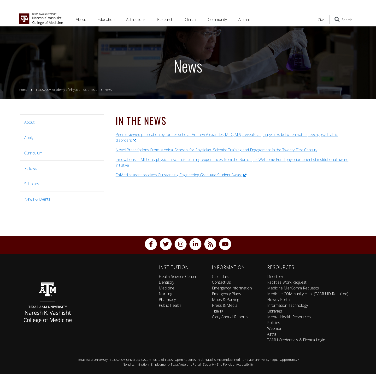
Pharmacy (167, 299)
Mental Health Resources (289, 316)
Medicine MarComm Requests (293, 288)
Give (321, 20)
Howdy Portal (278, 299)
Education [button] (106, 19)
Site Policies (225, 364)
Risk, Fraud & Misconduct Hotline (221, 359)
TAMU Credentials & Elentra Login (296, 340)
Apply (28, 137)
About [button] (81, 19)
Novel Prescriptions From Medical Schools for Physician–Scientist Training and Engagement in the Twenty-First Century (216, 150)
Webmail (274, 328)
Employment (160, 364)
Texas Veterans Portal (186, 364)
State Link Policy (258, 359)
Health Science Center (178, 276)
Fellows (30, 168)
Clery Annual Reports (230, 316)
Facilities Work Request (286, 282)
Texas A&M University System (130, 359)
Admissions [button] (136, 19)
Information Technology (287, 305)
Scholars (31, 183)
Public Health (170, 305)
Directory (275, 276)
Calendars (220, 276)
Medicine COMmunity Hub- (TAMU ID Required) (307, 293)
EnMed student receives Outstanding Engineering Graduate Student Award (181, 175)
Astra (271, 334)
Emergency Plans (226, 293)
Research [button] (165, 19)
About (29, 122)
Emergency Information (232, 288)
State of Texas (163, 359)
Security (209, 364)
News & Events (37, 199)
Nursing (165, 293)
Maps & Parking (225, 299)
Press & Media (224, 305)
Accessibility (244, 364)
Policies (273, 322)
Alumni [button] (244, 19)
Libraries (274, 311)
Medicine (166, 288)
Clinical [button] (190, 19)
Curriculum (33, 153)
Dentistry (166, 282)
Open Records (185, 359)
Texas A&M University (92, 359)
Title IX (217, 311)
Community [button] (217, 19)
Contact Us (221, 282)
